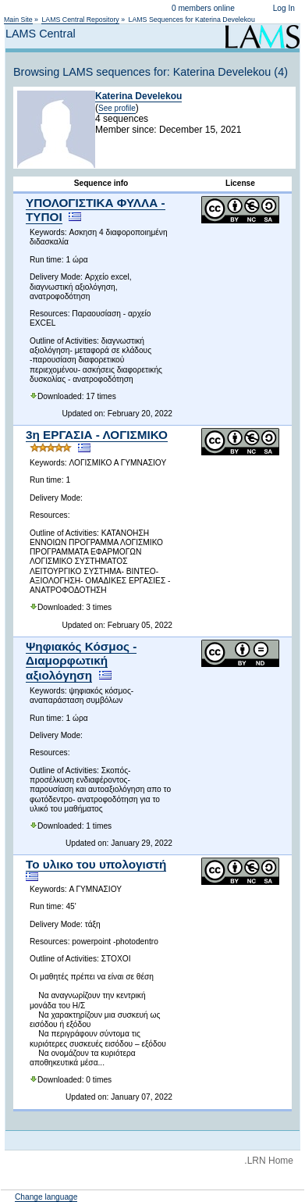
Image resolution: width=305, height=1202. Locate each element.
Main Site (18, 19)
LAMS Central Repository (80, 19)
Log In (284, 8)
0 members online (203, 8)
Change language (46, 1197)
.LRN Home (268, 1160)
